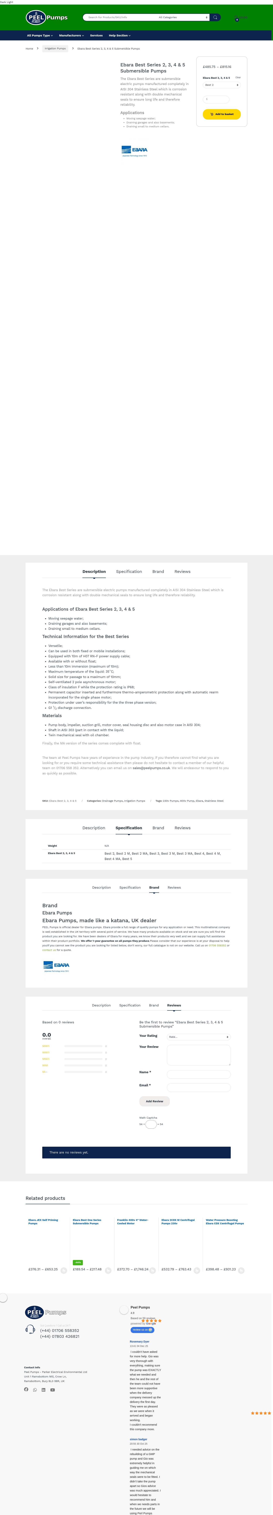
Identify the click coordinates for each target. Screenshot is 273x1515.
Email (145, 1085)
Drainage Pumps (112, 800)
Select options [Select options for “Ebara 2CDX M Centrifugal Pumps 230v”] (197, 1270)
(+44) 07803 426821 (59, 1336)
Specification (129, 571)
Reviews (182, 571)
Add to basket (224, 114)
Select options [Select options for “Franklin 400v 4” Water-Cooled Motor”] (152, 1270)
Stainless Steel (214, 800)
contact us (49, 949)
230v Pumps (170, 800)
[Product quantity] (216, 99)
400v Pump (187, 800)
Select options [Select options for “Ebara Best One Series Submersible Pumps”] (108, 1270)
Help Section (118, 35)
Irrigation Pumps (55, 48)
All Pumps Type (38, 35)
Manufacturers (70, 35)
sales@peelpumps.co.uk (151, 768)
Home (29, 48)
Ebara (199, 800)
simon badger (138, 1439)
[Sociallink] (26, 1389)
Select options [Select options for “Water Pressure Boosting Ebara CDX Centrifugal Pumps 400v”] (241, 1270)
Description (94, 571)
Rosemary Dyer (139, 1341)
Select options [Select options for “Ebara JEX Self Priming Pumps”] (63, 1270)
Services (96, 35)
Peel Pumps (140, 1307)
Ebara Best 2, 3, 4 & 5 (216, 77)
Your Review (148, 1047)
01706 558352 (217, 945)
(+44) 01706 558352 (59, 1330)
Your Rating (148, 1036)
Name (145, 1072)
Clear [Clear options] (238, 77)
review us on (142, 1330)
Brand (158, 571)
